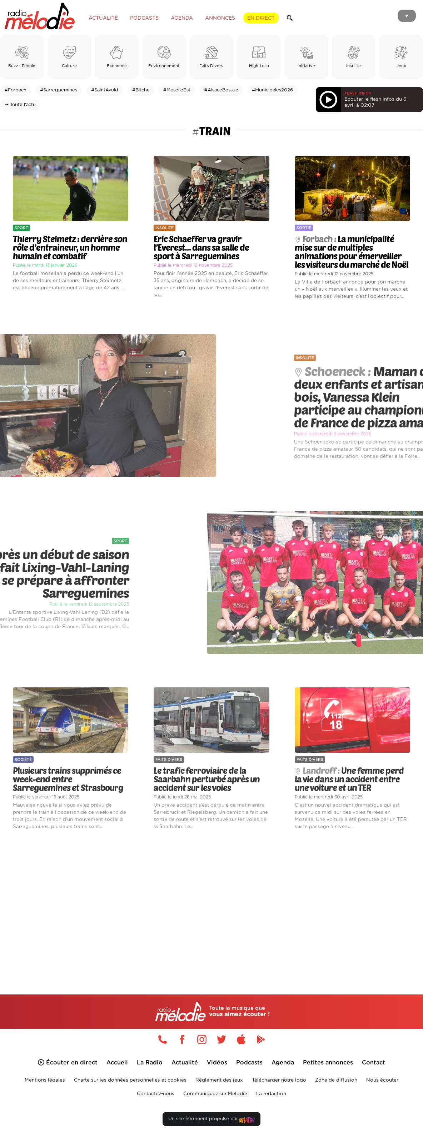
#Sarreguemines (58, 90)
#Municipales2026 (272, 90)
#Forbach (15, 90)
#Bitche (141, 90)
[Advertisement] (211, 903)
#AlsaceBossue (221, 90)
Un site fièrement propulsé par (211, 1120)
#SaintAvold (104, 90)
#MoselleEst (176, 90)
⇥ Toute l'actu (20, 104)
